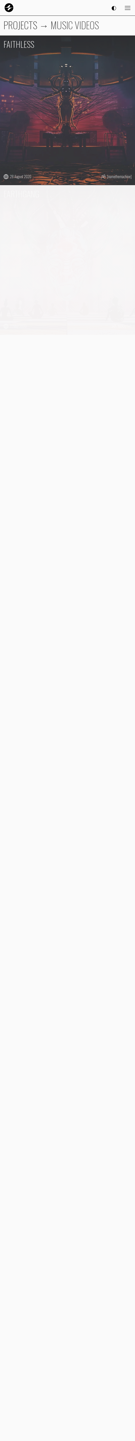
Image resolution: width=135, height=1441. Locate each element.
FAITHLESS (18, 44)
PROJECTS (20, 25)
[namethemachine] (119, 176)
